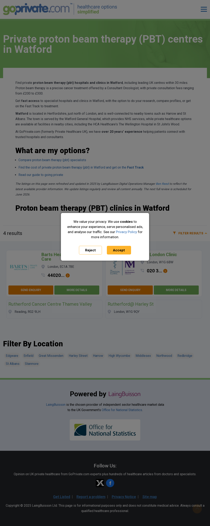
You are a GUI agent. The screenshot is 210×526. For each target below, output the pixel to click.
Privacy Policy (126, 232)
